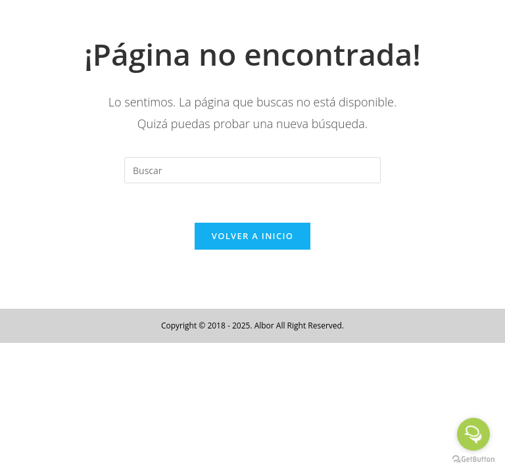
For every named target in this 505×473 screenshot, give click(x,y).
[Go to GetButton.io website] (473, 459)
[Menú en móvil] (458, 24)
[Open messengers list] (473, 434)
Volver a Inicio (252, 236)
